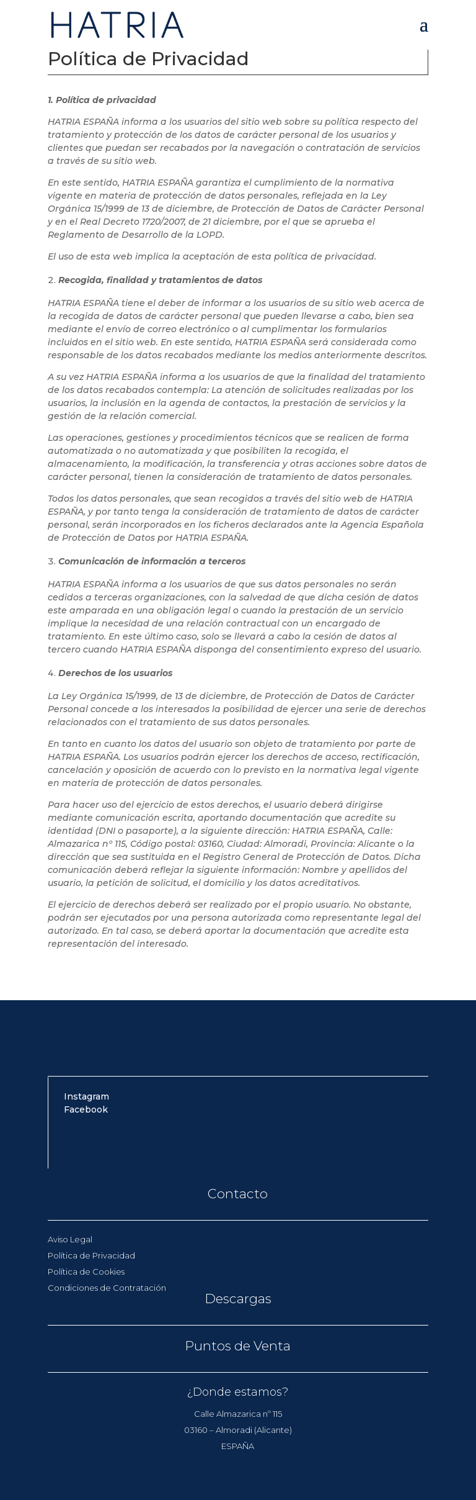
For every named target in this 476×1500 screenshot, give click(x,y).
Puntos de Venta (238, 1345)
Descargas (238, 1298)
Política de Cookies (86, 1271)
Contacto (238, 1193)
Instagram (86, 1096)
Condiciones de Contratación (107, 1288)
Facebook (86, 1109)
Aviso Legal (70, 1239)
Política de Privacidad (91, 1255)
